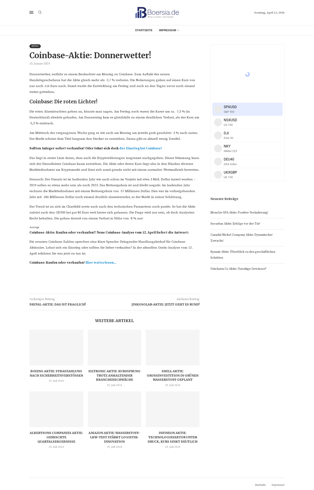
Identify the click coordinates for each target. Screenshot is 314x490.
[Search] (40, 13)
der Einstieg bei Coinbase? (140, 148)
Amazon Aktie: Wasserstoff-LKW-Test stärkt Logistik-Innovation (114, 437)
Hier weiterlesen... (100, 263)
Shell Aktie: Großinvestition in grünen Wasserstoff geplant (172, 375)
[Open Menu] (31, 12)
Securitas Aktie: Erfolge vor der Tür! (235, 224)
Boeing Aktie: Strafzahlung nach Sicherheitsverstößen (56, 373)
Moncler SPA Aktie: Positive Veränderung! (239, 213)
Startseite (143, 30)
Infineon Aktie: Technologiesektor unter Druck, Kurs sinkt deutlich (173, 437)
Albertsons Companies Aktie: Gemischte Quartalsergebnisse (56, 437)
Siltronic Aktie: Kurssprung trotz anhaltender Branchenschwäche (114, 375)
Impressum (167, 30)
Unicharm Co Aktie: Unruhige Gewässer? (238, 269)
